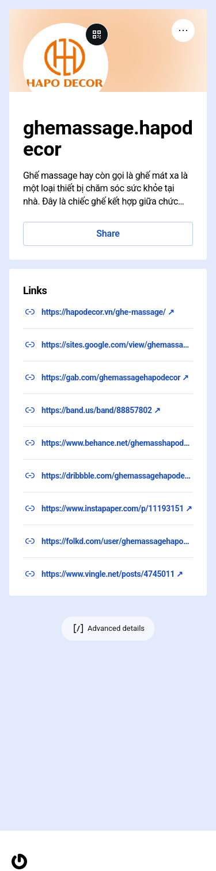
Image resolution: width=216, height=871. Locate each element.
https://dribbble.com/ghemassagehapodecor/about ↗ (117, 475)
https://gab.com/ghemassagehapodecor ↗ (115, 377)
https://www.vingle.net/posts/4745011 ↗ (112, 574)
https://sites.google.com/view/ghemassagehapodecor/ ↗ (117, 344)
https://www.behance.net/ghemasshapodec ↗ (117, 443)
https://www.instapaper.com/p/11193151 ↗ (116, 508)
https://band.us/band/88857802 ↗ (101, 410)
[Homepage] (19, 861)
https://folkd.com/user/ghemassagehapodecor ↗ (117, 541)
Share (107, 233)
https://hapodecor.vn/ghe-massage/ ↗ (108, 312)
